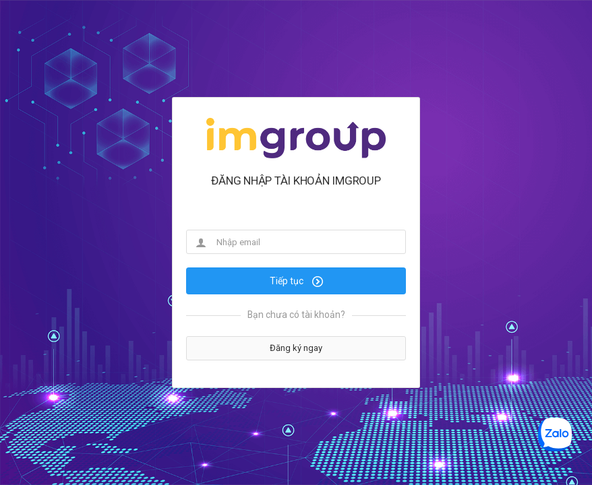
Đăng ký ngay (296, 348)
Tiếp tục (296, 281)
